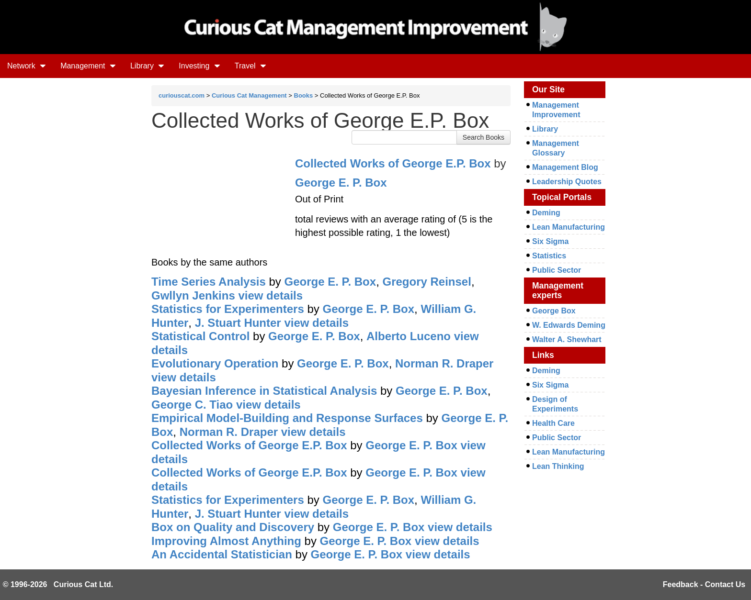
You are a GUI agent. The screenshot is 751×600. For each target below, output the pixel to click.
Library (147, 66)
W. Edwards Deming (568, 325)
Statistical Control (200, 336)
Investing (199, 66)
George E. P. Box (341, 182)
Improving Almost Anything (226, 540)
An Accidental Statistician (221, 554)
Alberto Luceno (408, 336)
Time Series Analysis (208, 281)
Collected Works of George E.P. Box (393, 163)
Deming (546, 213)
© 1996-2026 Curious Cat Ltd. (58, 584)
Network (26, 66)
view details (270, 295)
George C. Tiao (192, 404)
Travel (250, 66)
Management (88, 66)
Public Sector (556, 270)
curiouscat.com (182, 95)
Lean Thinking (558, 466)
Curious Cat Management (249, 95)
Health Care (553, 423)
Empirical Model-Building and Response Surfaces (287, 417)
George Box (554, 311)
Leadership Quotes (567, 182)
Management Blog (565, 167)
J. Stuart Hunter (238, 322)
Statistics (549, 256)
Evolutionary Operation (214, 363)
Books (303, 95)
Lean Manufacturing (568, 227)
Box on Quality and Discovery (232, 527)
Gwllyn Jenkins (193, 295)
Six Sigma (550, 241)
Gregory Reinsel (426, 281)
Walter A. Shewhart (567, 339)
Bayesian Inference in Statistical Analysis (264, 390)
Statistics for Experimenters (227, 308)
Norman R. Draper (444, 363)
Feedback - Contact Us (704, 584)
